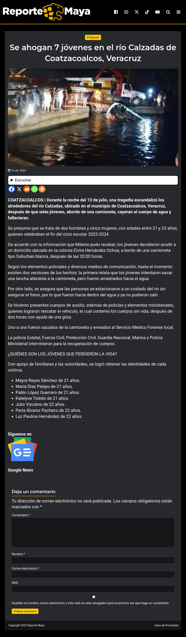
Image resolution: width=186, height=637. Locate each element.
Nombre (18, 556)
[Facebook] (11, 189)
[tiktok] (147, 12)
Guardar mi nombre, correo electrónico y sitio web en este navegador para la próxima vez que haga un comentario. (91, 605)
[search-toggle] (168, 12)
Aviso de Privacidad (166, 627)
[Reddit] (26, 189)
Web (15, 584)
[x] (136, 12)
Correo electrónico (25, 570)
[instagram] (126, 12)
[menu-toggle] (178, 12)
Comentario (21, 515)
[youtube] (157, 12)
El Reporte (93, 37)
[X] (19, 189)
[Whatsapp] (34, 189)
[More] (42, 189)
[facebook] (115, 12)
